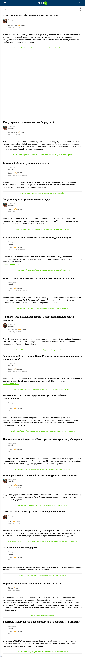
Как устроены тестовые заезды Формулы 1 (28, 122)
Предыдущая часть (11, 264)
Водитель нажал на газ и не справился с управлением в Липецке (41, 622)
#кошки (48, 506)
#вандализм (46, 229)
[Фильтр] (80, 9)
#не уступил (65, 270)
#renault (12, 48)
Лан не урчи (12, 25)
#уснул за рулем (69, 431)
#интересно (57, 542)
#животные (42, 506)
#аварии (47, 193)
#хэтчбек (34, 48)
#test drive (46, 616)
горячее (7, 9)
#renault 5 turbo (20, 48)
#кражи (66, 229)
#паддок (57, 155)
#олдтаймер (55, 350)
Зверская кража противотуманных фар (26, 199)
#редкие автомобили (69, 542)
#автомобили (54, 48)
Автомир (11, 22)
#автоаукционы (43, 48)
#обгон (62, 193)
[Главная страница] (42, 3)
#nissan (11, 542)
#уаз (41, 193)
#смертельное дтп (65, 390)
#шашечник (64, 309)
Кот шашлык (12, 330)
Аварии (11, 170)
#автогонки (36, 155)
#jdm (21, 542)
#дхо (61, 229)
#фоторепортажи (66, 155)
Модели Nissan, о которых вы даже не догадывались (34, 512)
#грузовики (47, 350)
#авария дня (46, 270)
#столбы (56, 309)
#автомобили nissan (45, 542)
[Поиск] (80, 3)
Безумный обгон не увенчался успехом (26, 163)
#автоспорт (44, 155)
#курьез (54, 506)
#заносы (64, 576)
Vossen (10, 209)
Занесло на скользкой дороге (20, 548)
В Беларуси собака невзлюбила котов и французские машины (40, 475)
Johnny (10, 173)
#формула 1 (27, 155)
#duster (33, 616)
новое (21, 9)
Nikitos (10, 589)
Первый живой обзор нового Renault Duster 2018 (32, 584)
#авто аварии (55, 193)
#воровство (55, 229)
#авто (29, 48)
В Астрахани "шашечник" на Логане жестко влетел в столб (39, 278)
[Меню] (4, 3)
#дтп (38, 193)
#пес (59, 506)
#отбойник (64, 652)
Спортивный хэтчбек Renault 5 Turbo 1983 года (31, 15)
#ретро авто (64, 350)
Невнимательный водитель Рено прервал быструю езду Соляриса (42, 439)
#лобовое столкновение (54, 431)
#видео (33, 193)
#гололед (57, 576)
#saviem (25, 350)
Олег (10, 522)
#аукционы (63, 48)
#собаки (64, 506)
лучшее (14, 9)
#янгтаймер (71, 48)
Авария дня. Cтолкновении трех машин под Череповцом (37, 237)
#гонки (51, 155)
